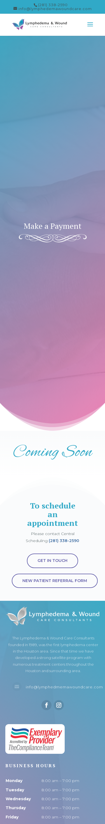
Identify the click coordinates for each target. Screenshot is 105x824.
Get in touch (52, 560)
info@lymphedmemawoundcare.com (64, 687)
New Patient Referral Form (54, 580)
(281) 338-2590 (64, 540)
